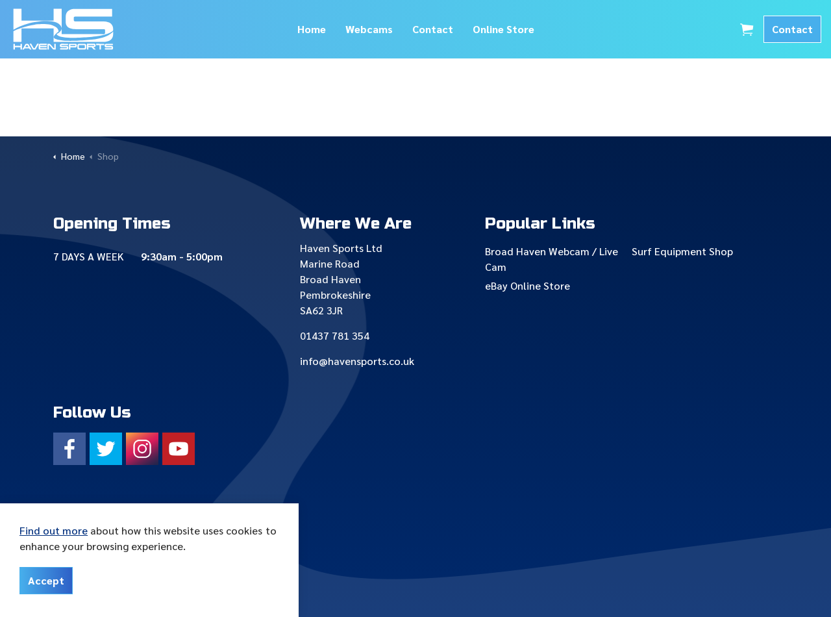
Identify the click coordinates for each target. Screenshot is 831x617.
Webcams (369, 29)
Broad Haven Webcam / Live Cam (551, 258)
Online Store (503, 29)
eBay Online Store (527, 285)
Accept (46, 581)
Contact (432, 29)
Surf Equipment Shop (682, 251)
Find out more (53, 530)
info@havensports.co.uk (357, 361)
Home (311, 29)
